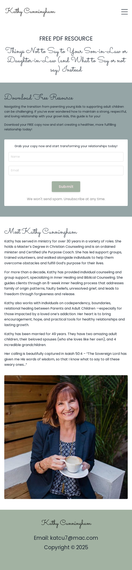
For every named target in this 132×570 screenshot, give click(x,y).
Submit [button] (66, 186)
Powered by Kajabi (66, 559)
